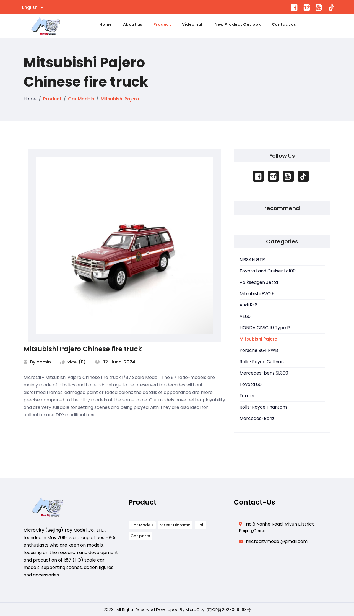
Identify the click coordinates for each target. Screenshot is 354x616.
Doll (200, 525)
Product (162, 24)
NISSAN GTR (252, 259)
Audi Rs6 (248, 305)
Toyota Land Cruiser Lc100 (268, 271)
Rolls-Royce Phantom (263, 407)
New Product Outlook (238, 24)
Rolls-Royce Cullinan (262, 361)
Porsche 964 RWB (259, 350)
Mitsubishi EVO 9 (257, 293)
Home (106, 24)
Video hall (193, 24)
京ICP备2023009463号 (229, 609)
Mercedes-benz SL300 (264, 373)
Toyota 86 (251, 384)
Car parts (140, 536)
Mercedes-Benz (257, 418)
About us (132, 24)
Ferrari (247, 396)
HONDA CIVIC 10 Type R (265, 327)
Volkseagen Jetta (259, 282)
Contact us (284, 24)
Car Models (81, 99)
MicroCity (195, 609)
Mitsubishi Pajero (120, 99)
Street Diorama (175, 525)
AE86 (245, 316)
